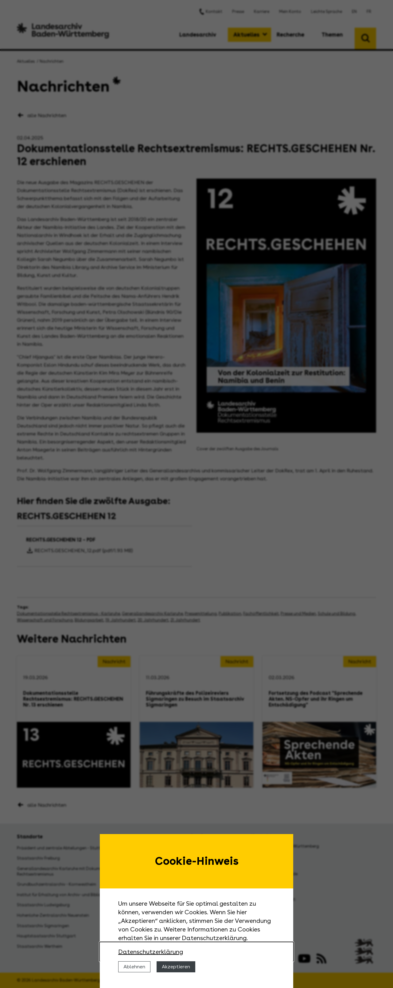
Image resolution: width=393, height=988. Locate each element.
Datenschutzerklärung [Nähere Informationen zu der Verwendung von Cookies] (150, 951)
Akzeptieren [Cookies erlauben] (176, 967)
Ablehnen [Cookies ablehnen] (134, 967)
